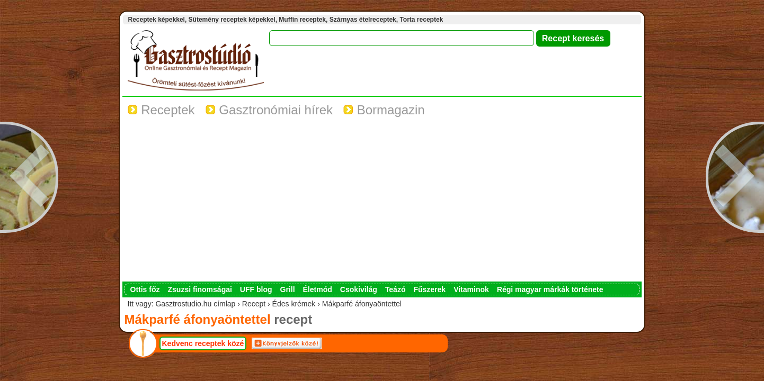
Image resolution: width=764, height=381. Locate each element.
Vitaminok (471, 289)
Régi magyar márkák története (550, 289)
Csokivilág (358, 289)
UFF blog (256, 289)
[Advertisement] (382, 202)
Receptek (161, 110)
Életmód (317, 289)
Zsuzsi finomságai (200, 289)
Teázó (395, 289)
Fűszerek (429, 289)
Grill (287, 289)
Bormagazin (384, 110)
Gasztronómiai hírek (269, 110)
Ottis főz (145, 289)
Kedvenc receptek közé (203, 343)
